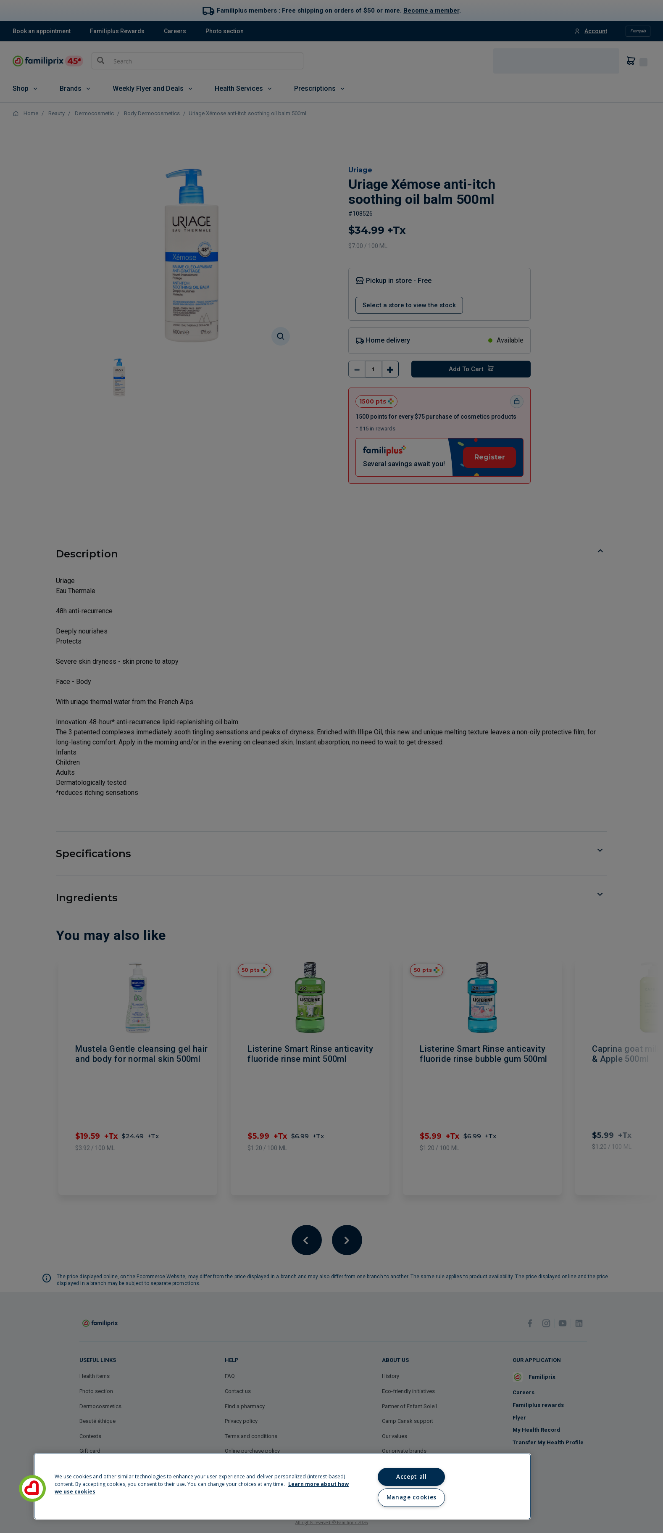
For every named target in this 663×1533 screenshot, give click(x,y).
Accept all (411, 1476)
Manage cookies (412, 1497)
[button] (32, 1488)
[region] (282, 1486)
